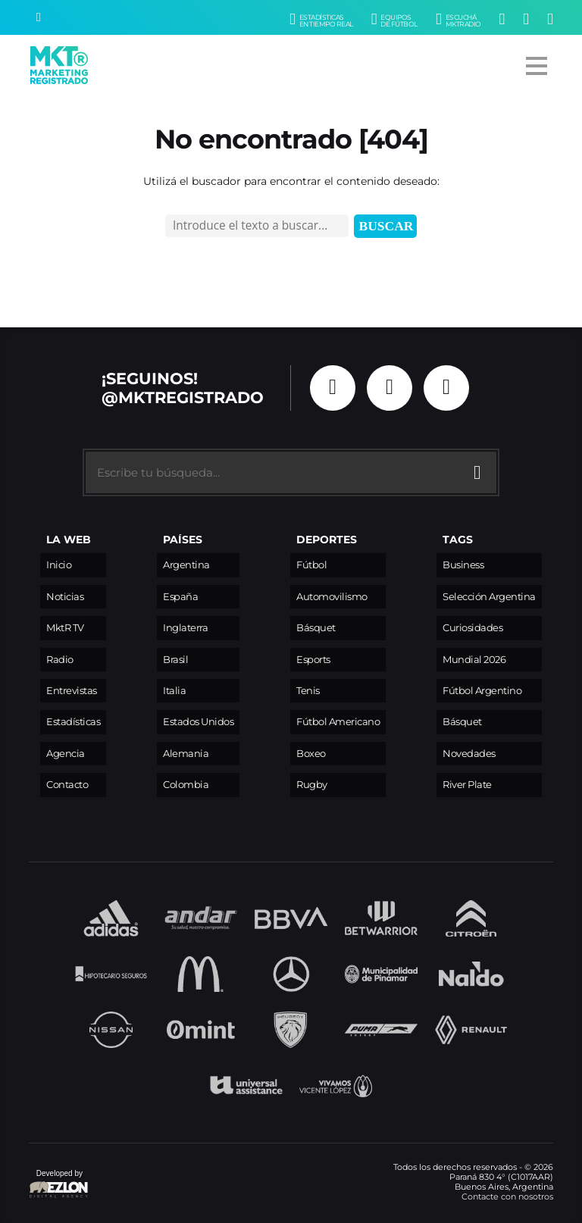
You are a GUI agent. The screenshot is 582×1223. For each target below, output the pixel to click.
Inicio (58, 565)
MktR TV (65, 627)
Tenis (308, 690)
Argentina (186, 565)
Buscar (386, 225)
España (180, 596)
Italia (174, 690)
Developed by (59, 1184)
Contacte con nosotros (507, 1196)
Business (463, 565)
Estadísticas (73, 721)
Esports (313, 659)
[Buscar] (38, 17)
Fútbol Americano (338, 721)
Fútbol (311, 565)
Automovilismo (332, 596)
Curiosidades (472, 627)
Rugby (311, 784)
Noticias (64, 596)
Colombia (185, 784)
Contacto (67, 784)
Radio (60, 659)
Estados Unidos (198, 721)
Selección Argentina (489, 596)
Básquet (316, 627)
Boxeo (311, 753)
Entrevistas (71, 690)
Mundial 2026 (474, 659)
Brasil (175, 659)
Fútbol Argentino (482, 690)
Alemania (185, 753)
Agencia (65, 753)
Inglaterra (185, 627)
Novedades (469, 753)
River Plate (467, 784)
